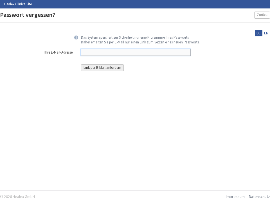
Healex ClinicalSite (18, 4)
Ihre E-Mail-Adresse (58, 52)
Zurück (262, 14)
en (266, 33)
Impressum (235, 196)
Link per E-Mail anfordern (102, 67)
